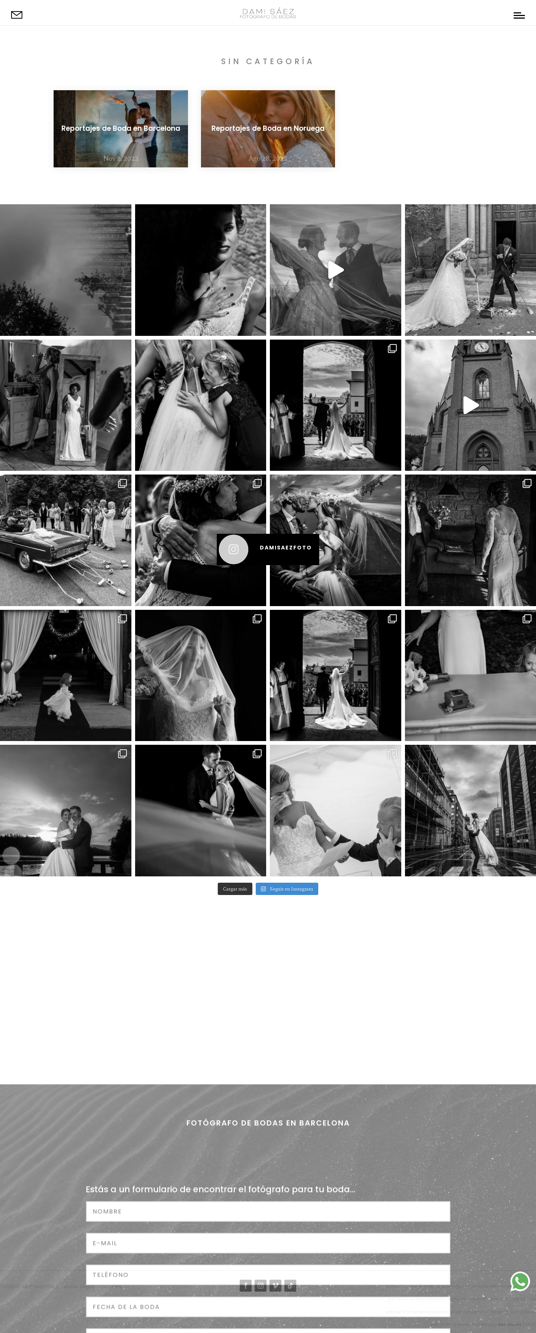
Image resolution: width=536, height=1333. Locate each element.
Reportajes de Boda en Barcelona (120, 128)
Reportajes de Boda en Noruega (268, 128)
